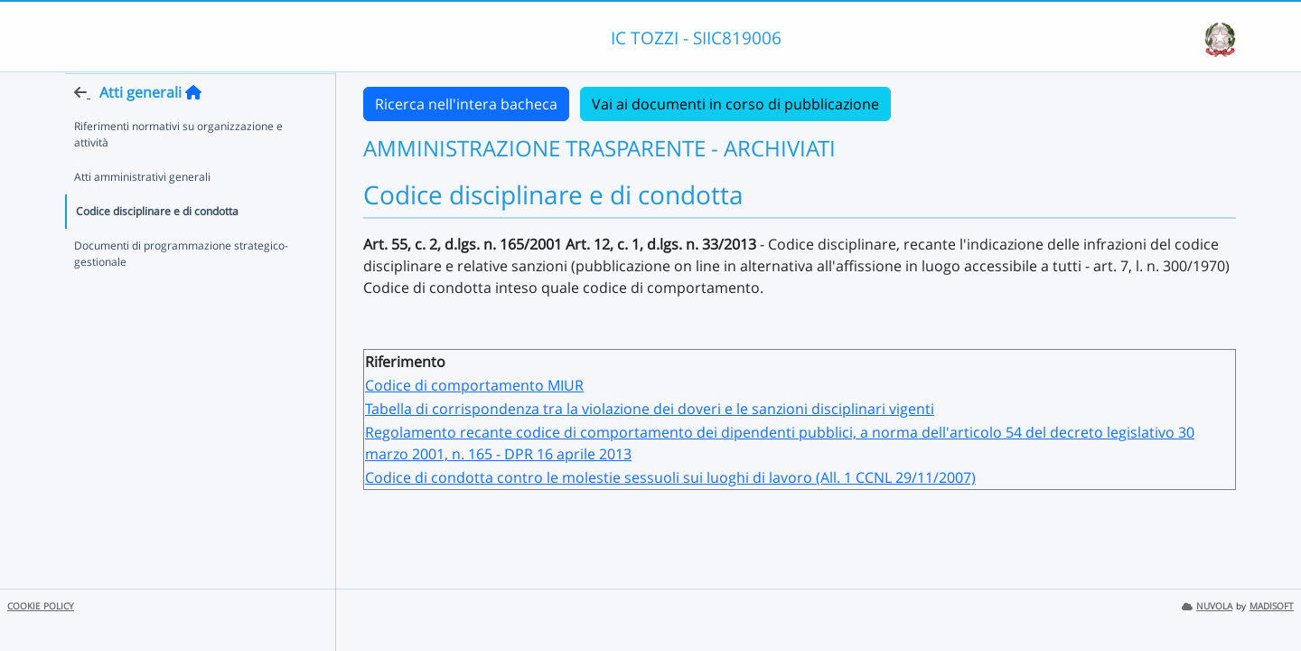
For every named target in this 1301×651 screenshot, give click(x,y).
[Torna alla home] (193, 127)
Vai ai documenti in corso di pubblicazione (735, 104)
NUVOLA (1207, 606)
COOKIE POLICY (40, 606)
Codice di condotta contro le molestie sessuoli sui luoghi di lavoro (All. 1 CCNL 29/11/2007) (670, 477)
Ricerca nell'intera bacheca (466, 104)
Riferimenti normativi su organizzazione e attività (178, 169)
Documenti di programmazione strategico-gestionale (181, 289)
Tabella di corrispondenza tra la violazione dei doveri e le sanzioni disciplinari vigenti (649, 409)
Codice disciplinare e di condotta (157, 246)
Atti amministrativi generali (142, 212)
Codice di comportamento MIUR (474, 385)
